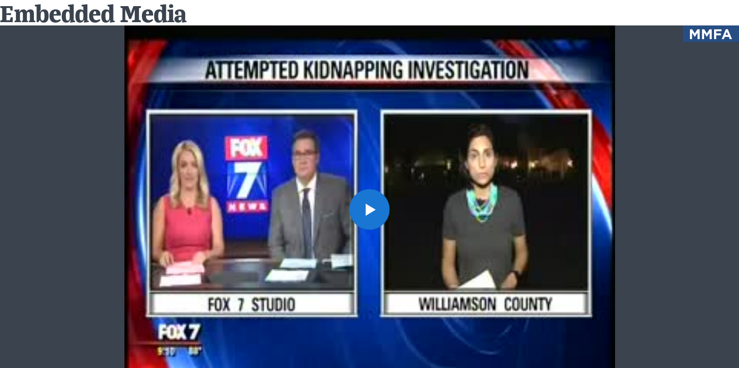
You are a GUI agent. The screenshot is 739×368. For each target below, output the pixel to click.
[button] (370, 209)
